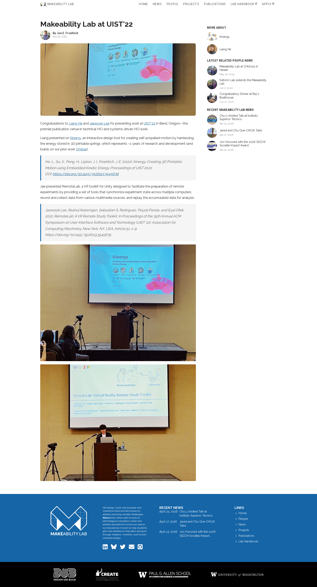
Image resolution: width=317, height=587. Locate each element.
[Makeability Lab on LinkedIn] (106, 547)
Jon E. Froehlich (67, 33)
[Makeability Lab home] (69, 520)
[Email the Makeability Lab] (132, 547)
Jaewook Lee (99, 123)
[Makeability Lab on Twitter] (123, 547)
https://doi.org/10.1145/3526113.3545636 (86, 174)
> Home (241, 513)
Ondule (81, 149)
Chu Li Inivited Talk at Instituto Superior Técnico (239, 117)
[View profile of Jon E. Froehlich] (45, 35)
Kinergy (75, 138)
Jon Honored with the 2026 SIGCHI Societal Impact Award (242, 143)
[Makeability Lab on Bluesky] (114, 547)
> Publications (244, 535)
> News (240, 524)
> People (241, 518)
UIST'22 (149, 123)
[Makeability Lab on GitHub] (140, 547)
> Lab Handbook (246, 541)
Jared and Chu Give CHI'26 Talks (241, 130)
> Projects (242, 530)
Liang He (75, 123)
